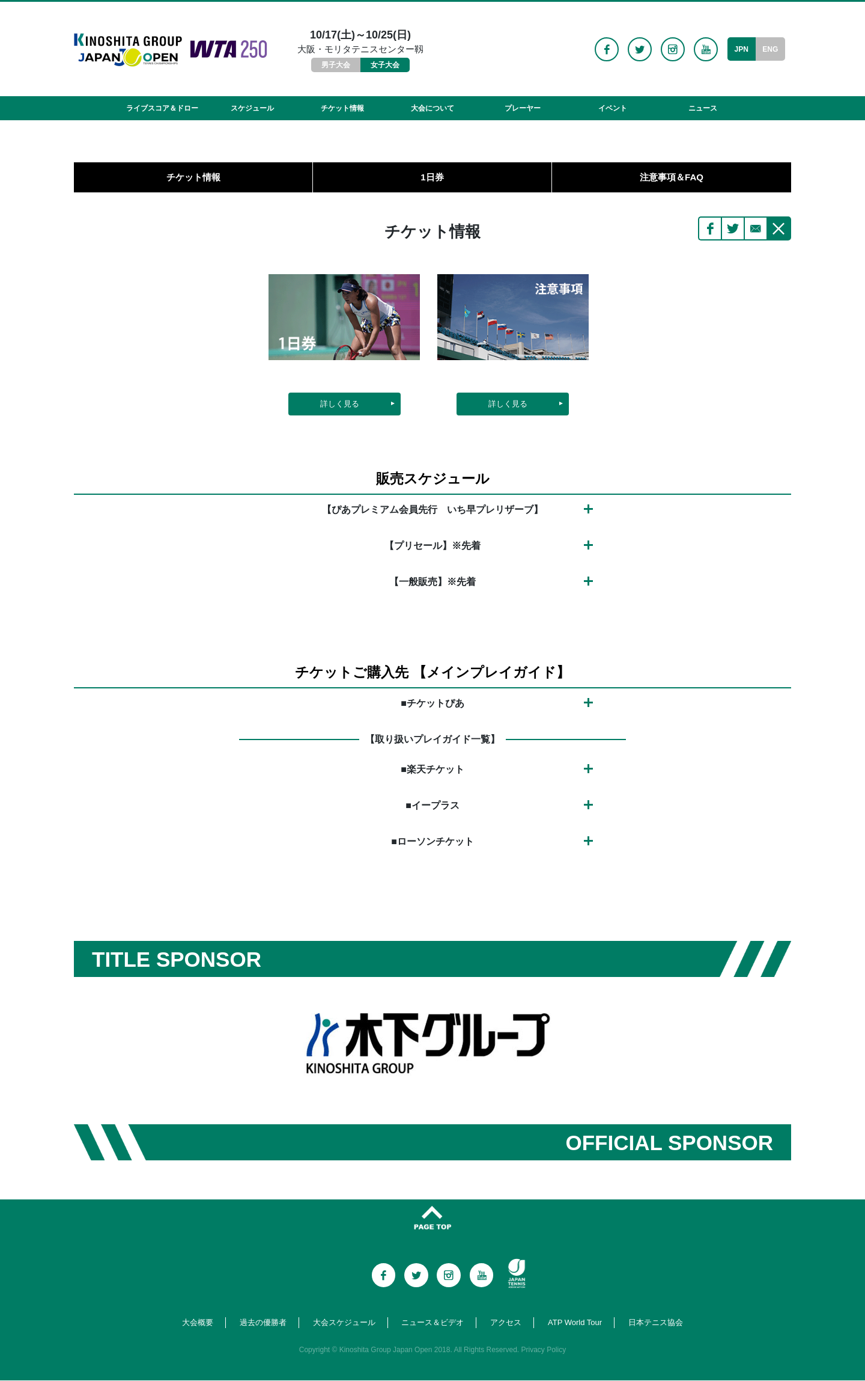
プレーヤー (523, 108)
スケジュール (252, 108)
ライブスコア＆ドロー (162, 108)
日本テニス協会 (655, 1322)
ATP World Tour (575, 1322)
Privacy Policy (543, 1350)
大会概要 (197, 1322)
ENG (770, 49)
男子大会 (335, 65)
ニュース (702, 108)
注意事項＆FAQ (671, 177)
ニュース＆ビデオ (432, 1322)
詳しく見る (339, 404)
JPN (741, 49)
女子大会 (385, 65)
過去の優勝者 (263, 1322)
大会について (432, 108)
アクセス (505, 1322)
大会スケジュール (344, 1322)
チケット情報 (342, 108)
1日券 (431, 177)
